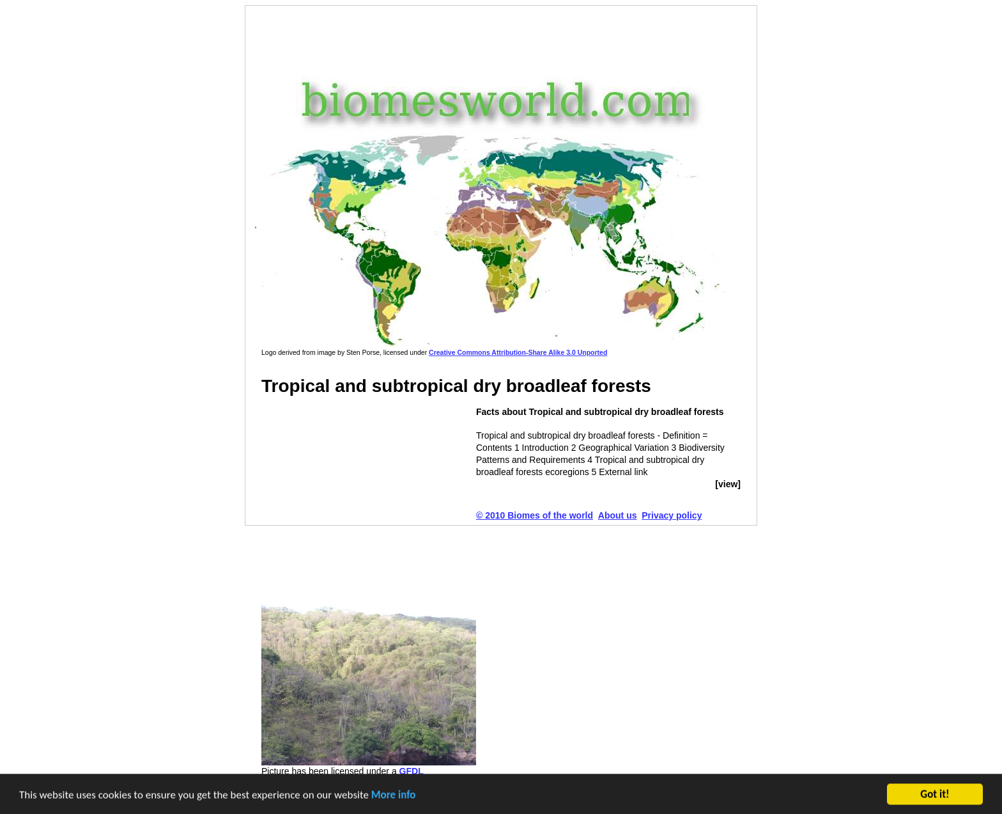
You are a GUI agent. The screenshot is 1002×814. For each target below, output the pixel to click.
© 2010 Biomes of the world (534, 515)
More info (393, 795)
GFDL (411, 771)
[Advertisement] (494, 38)
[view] (728, 484)
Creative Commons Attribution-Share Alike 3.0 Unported (518, 352)
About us (617, 515)
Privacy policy (672, 515)
